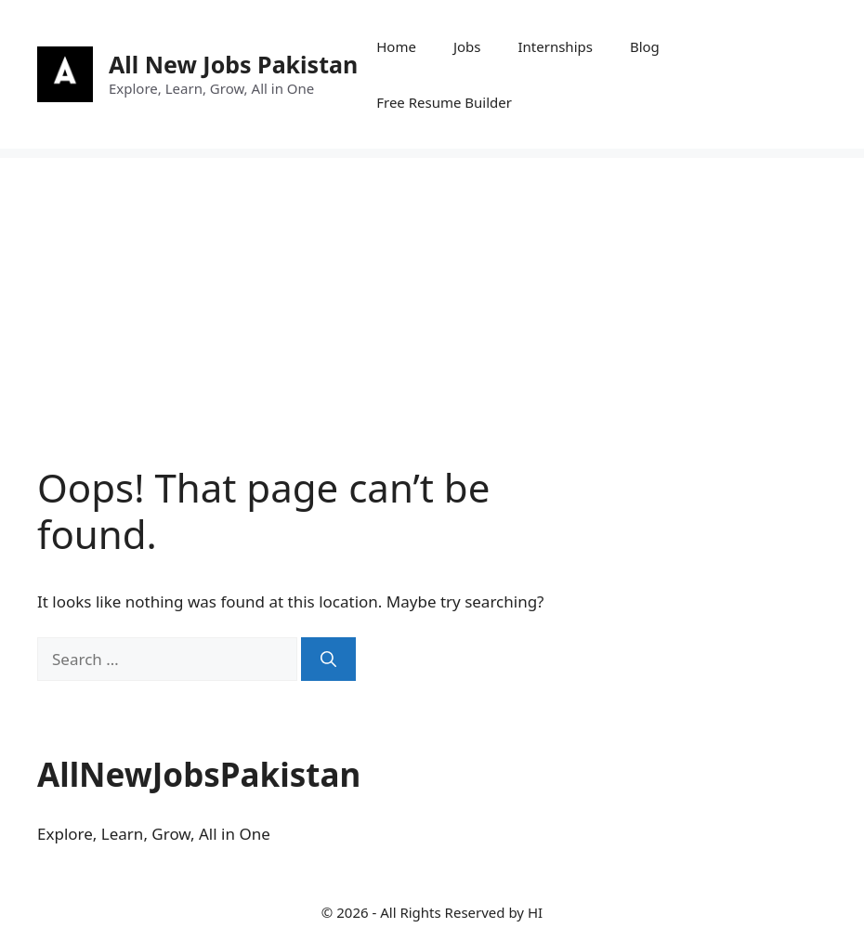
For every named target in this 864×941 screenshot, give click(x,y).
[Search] (328, 659)
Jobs (467, 46)
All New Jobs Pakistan (233, 64)
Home (396, 46)
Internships (554, 46)
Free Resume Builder (444, 102)
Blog (645, 46)
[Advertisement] (432, 288)
